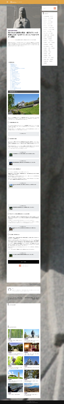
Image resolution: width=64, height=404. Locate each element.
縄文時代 (52, 59)
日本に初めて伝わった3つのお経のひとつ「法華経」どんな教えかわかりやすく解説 (15, 368)
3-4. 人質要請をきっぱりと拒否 (14, 84)
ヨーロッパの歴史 (51, 29)
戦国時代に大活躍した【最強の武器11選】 (14, 394)
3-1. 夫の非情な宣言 (12, 81)
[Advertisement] (15, 54)
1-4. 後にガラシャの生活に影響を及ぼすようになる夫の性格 (17, 68)
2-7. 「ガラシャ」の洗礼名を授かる (14, 78)
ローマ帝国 (50, 33)
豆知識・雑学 (46, 61)
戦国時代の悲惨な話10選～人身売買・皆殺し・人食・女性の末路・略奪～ (31, 395)
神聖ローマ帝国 (46, 59)
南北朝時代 (50, 38)
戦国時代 (12, 30)
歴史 (50, 55)
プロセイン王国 (51, 27)
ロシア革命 (49, 31)
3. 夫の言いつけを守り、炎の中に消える (14, 80)
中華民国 (45, 38)
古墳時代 (45, 42)
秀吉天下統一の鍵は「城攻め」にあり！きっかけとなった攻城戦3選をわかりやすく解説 (31, 341)
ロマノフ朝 (45, 33)
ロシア (45, 31)
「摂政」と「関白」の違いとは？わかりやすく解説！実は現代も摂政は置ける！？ (15, 381)
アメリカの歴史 (51, 18)
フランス (45, 25)
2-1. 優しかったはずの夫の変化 (14, 71)
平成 (49, 48)
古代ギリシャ (46, 40)
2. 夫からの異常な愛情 (12, 70)
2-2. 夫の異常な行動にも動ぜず (14, 72)
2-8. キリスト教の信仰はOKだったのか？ (15, 79)
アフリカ (45, 18)
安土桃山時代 (46, 44)
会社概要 (30, 401)
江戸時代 (45, 57)
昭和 (49, 53)
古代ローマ (51, 40)
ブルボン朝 (45, 27)
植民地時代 (45, 55)
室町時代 (9, 30)
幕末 (52, 46)
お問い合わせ (33, 401)
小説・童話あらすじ (47, 46)
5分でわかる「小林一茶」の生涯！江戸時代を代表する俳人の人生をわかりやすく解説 (15, 298)
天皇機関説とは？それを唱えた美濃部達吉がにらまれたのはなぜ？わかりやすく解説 (15, 354)
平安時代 (45, 48)
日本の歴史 (15, 30)
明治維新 (45, 53)
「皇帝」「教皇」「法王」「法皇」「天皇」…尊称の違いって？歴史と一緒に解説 (31, 354)
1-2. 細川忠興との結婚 (12, 66)
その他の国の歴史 (46, 16)
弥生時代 (53, 48)
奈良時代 (53, 42)
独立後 (52, 57)
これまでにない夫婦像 (12, 89)
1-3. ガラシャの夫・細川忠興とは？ (14, 67)
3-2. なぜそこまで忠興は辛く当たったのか (15, 82)
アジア (52, 16)
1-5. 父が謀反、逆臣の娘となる (14, 69)
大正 (49, 42)
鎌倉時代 (51, 61)
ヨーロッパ (45, 29)
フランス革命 (50, 25)
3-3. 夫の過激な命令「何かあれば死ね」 (15, 83)
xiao (12, 288)
